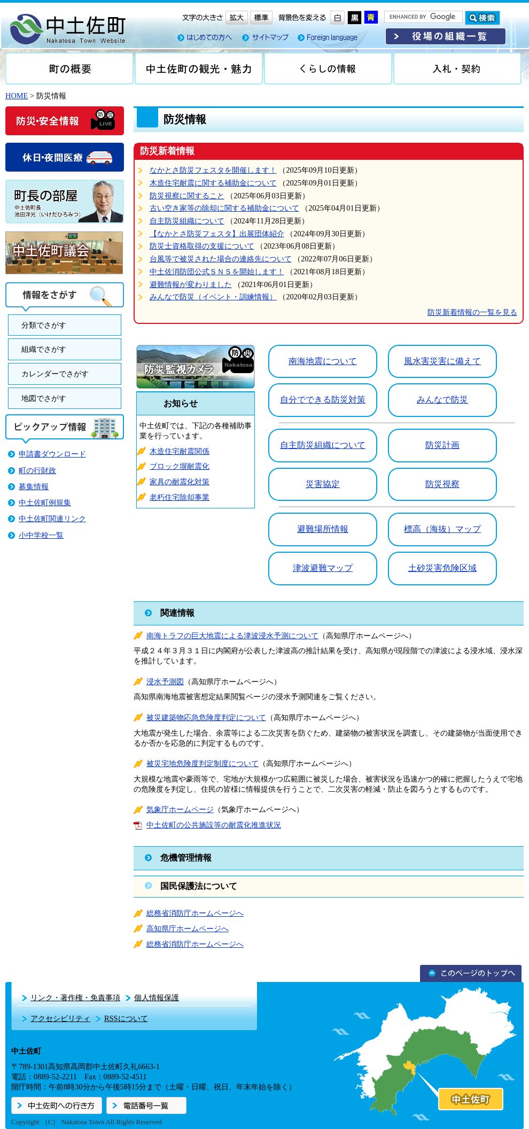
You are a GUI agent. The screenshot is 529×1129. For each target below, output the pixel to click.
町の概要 (69, 68)
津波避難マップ (323, 568)
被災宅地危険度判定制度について (202, 763)
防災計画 (442, 445)
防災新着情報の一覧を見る (472, 312)
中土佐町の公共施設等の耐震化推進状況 (213, 825)
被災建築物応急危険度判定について (206, 717)
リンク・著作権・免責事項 (75, 997)
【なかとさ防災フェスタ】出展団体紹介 (217, 233)
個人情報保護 (156, 997)
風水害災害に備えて (442, 361)
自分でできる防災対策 (322, 399)
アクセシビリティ (60, 1018)
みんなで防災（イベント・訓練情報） (213, 296)
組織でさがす (43, 349)
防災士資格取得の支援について (202, 246)
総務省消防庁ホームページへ (195, 913)
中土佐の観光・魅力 (199, 68)
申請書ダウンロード (52, 454)
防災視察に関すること (187, 195)
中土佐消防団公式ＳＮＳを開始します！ (217, 271)
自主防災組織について (187, 220)
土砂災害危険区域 (442, 568)
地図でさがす (43, 398)
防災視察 (442, 484)
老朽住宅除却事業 (179, 497)
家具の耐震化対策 (179, 481)
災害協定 (323, 484)
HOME (16, 95)
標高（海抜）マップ (442, 528)
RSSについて (126, 1018)
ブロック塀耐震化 (179, 466)
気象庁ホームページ (180, 809)
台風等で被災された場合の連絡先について (221, 258)
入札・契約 (457, 68)
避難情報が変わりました (191, 284)
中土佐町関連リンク (52, 518)
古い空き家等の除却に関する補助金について (224, 208)
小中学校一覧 (41, 535)
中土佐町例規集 (45, 502)
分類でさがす (43, 325)
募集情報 (34, 486)
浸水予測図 (165, 681)
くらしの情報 (328, 68)
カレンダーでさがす (55, 373)
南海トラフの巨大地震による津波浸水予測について (232, 635)
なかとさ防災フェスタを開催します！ (213, 170)
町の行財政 (37, 470)
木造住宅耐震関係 (179, 451)
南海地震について (323, 361)
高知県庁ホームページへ (187, 928)
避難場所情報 (322, 528)
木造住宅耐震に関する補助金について (213, 183)
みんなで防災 (442, 399)
